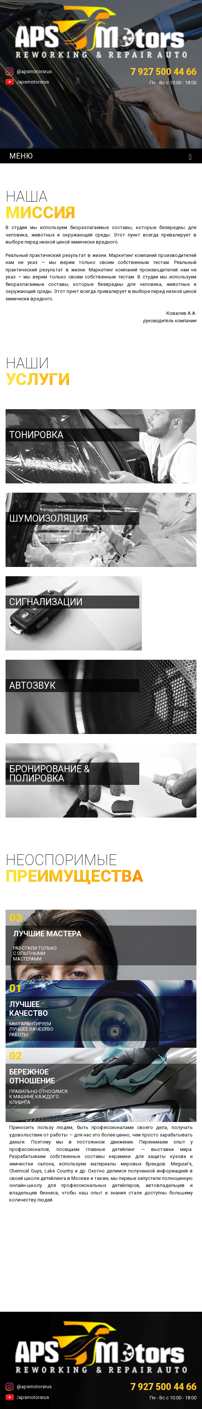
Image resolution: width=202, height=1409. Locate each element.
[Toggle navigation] (190, 157)
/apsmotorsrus (33, 82)
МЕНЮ (21, 155)
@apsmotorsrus (34, 71)
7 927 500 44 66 (163, 71)
